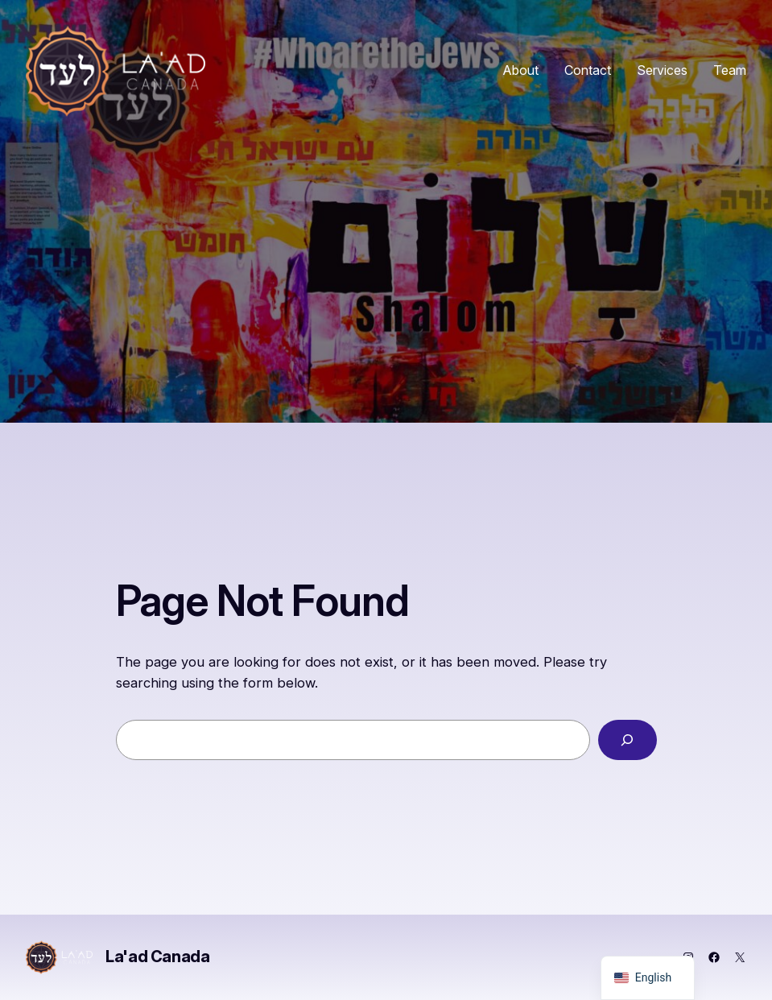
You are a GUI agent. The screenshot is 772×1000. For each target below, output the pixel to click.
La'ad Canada (157, 956)
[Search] (627, 740)
